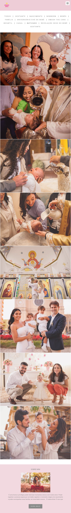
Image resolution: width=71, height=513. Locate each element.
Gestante (20, 16)
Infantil (8, 23)
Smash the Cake (57, 20)
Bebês (63, 16)
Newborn (51, 16)
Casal (20, 23)
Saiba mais (35, 506)
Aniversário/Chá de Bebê (30, 20)
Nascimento (36, 16)
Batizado (32, 23)
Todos (7, 16)
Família (9, 20)
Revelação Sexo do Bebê (54, 23)
